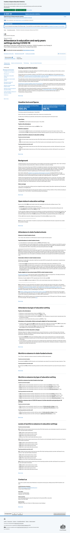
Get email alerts (62, 53)
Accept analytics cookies (9, 10)
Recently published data (23, 274)
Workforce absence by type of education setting (10, 89)
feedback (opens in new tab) (20, 20)
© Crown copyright (63, 530)
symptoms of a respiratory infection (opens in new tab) (39, 172)
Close (65, 16)
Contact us (6, 94)
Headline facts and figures (9, 71)
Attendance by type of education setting (8, 83)
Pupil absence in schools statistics (30, 287)
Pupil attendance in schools (28, 50)
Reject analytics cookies (21, 10)
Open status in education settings (9, 76)
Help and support (32, 521)
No (21, 513)
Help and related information (36, 63)
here (36, 297)
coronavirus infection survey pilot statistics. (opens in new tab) (36, 76)
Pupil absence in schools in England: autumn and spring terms (30, 83)
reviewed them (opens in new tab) (49, 89)
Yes (15, 513)
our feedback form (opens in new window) (56, 26)
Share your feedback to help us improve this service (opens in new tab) (18, 17)
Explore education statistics (32, 14)
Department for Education (10, 58)
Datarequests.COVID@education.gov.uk (29, 487)
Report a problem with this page (59, 513)
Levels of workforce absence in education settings (10, 92)
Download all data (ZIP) (19, 53)
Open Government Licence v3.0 (22, 527)
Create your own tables (30, 53)
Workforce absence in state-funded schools (9, 86)
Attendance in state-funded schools (9, 79)
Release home (7, 63)
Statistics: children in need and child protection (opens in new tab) (33, 291)
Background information (8, 70)
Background (6, 73)
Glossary (27, 521)
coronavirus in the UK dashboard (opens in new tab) (35, 75)
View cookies (29, 10)
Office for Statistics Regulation (23, 525)
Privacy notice (9, 521)
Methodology (26, 63)
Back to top (6, 98)
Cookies (5, 521)
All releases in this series (9, 53)
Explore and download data (16, 63)
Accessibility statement (21, 521)
